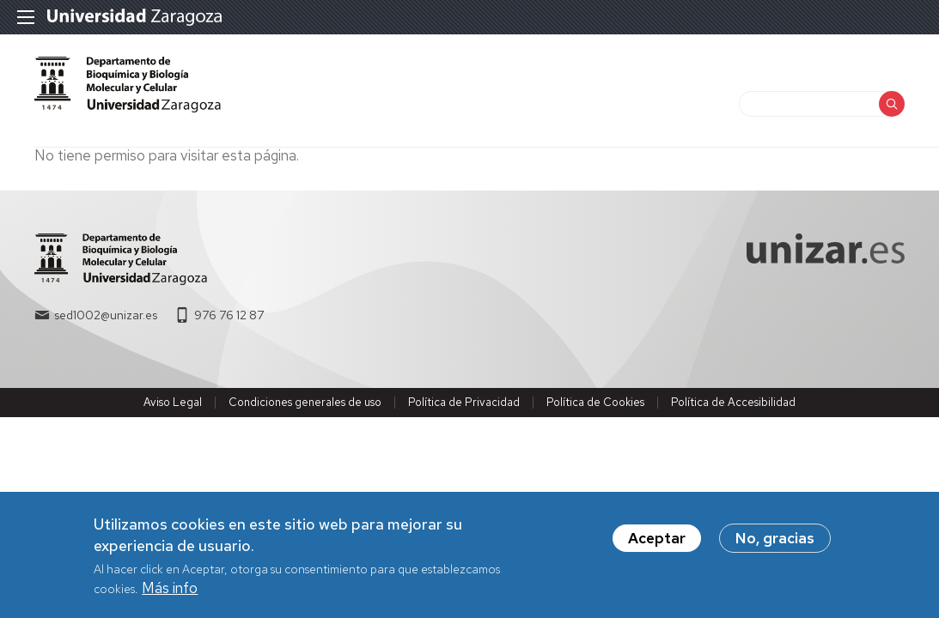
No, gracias (774, 544)
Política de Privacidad (464, 402)
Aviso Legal (172, 402)
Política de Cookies (595, 402)
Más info (170, 594)
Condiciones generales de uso (305, 402)
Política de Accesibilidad (733, 402)
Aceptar (657, 544)
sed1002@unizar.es (105, 315)
